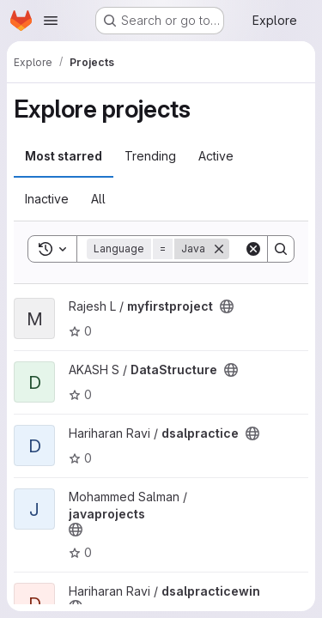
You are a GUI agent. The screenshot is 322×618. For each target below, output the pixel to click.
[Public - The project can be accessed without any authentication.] (227, 306)
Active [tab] (216, 155)
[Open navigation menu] (50, 20)
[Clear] (253, 249)
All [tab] (98, 198)
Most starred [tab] (63, 155)
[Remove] (219, 249)
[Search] (281, 249)
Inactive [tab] (47, 198)
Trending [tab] (150, 155)
